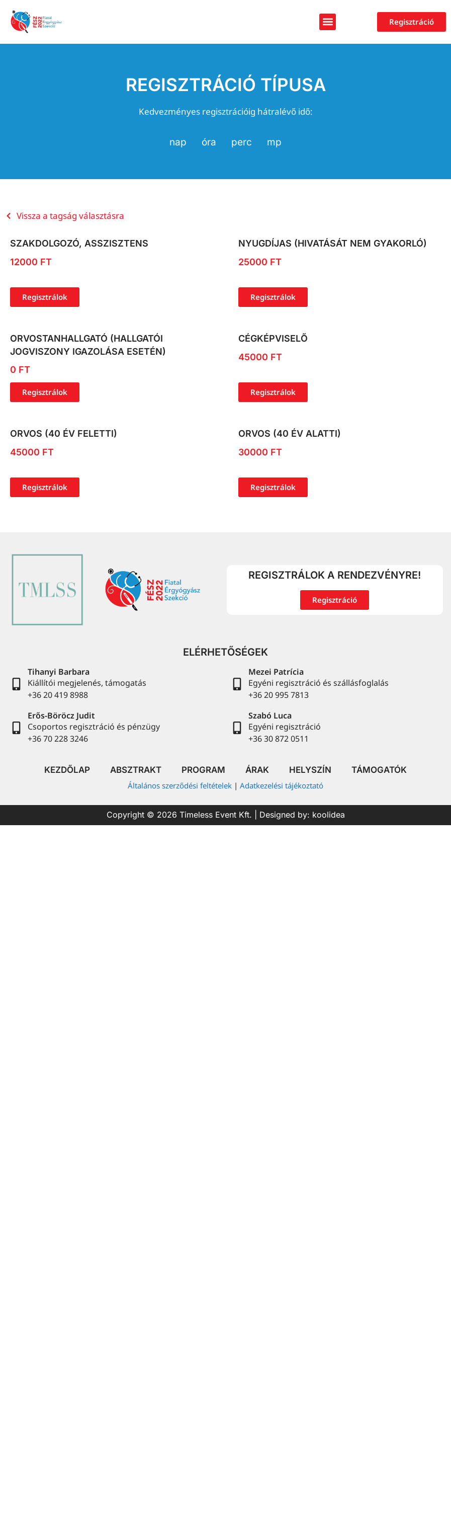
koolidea (328, 815)
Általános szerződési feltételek (180, 785)
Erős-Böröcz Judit (61, 715)
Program (203, 770)
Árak (257, 770)
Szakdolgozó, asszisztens (79, 243)
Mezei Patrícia (276, 671)
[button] (327, 22)
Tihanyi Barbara (58, 671)
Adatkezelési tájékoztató (281, 785)
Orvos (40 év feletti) (63, 433)
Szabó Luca (270, 715)
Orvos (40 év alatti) (289, 433)
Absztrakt (135, 770)
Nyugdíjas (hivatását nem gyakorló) (332, 243)
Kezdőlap (67, 770)
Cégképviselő (273, 338)
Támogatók (379, 770)
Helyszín (310, 770)
